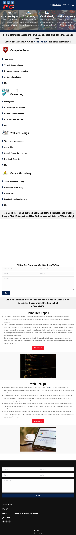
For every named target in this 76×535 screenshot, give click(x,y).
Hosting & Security (12, 159)
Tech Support (9, 59)
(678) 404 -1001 (56, 5)
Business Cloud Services (14, 113)
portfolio (52, 387)
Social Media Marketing (14, 181)
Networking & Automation (14, 107)
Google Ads (9, 193)
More (6, 83)
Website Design (47, 16)
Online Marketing (66, 16)
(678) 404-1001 (41, 41)
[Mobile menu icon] (72, 4)
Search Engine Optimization (15, 153)
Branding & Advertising (13, 187)
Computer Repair (9, 16)
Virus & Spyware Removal (14, 65)
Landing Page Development (15, 199)
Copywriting (9, 147)
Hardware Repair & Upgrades (16, 71)
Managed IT (9, 101)
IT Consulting (28, 16)
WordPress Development (14, 141)
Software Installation (12, 77)
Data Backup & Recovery (14, 119)
